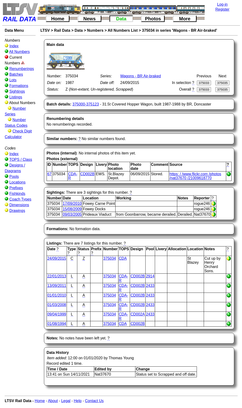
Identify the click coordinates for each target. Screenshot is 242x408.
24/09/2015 (56, 258)
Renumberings (21, 69)
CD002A (137, 314)
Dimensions (19, 205)
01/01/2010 (56, 295)
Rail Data (62, 30)
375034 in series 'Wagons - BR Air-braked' (179, 30)
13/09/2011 (56, 286)
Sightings (17, 91)
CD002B (87, 174)
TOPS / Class (20, 160)
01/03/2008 (56, 305)
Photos (153, 18)
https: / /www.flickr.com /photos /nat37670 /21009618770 (195, 176)
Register (222, 9)
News (89, 18)
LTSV (45, 30)
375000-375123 (85, 104)
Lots (12, 80)
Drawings (17, 211)
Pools (14, 177)
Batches (16, 74)
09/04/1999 (56, 314)
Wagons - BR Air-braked (140, 76)
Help (78, 401)
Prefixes (16, 188)
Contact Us (94, 401)
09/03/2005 (72, 214)
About (53, 401)
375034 (109, 258)
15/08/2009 (72, 209)
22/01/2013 (56, 276)
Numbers (95, 30)
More (184, 18)
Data (121, 18)
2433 (150, 286)
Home (58, 18)
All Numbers (19, 52)
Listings (15, 97)
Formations (18, 86)
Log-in (222, 4)
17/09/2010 (72, 204)
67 (49, 174)
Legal (65, 401)
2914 (150, 276)
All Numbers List (123, 30)
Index (13, 46)
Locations (17, 182)
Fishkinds (17, 194)
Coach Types (20, 199)
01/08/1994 (56, 324)
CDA (123, 258)
